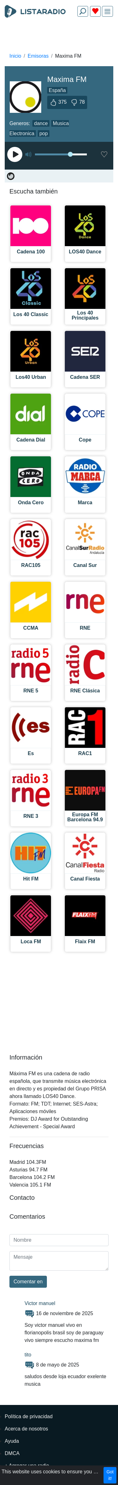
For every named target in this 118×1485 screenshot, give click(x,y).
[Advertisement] (59, 36)
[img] (107, 11)
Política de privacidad (29, 1416)
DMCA (12, 1453)
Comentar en (28, 1281)
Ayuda (12, 1441)
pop (43, 133)
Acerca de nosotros (26, 1428)
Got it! (110, 1475)
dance (41, 123)
